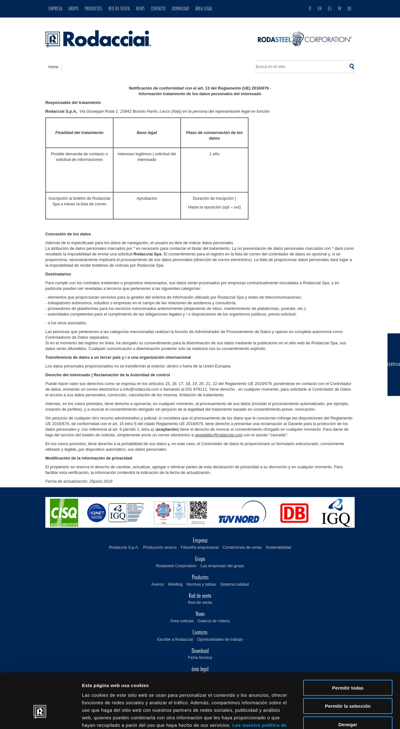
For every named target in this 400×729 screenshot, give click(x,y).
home (53, 67)
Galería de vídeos (214, 621)
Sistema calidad (234, 584)
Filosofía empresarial (200, 547)
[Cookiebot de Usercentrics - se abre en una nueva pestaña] (40, 716)
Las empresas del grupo (222, 565)
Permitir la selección (348, 665)
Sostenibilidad (278, 547)
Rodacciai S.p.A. (124, 547)
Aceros (157, 584)
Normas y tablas (201, 584)
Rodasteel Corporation (176, 565)
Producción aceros (160, 547)
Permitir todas (348, 646)
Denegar (347, 683)
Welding (175, 584)
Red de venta (200, 602)
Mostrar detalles (338, 716)
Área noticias (182, 621)
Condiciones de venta (242, 547)
